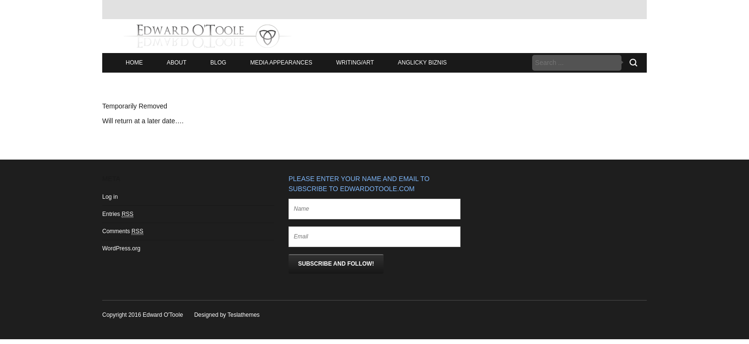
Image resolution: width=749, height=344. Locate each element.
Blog (218, 62)
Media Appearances (281, 62)
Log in (110, 197)
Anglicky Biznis (422, 62)
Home (134, 62)
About (176, 62)
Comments (122, 231)
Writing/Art (355, 62)
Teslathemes (243, 315)
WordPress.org (121, 248)
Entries (117, 214)
